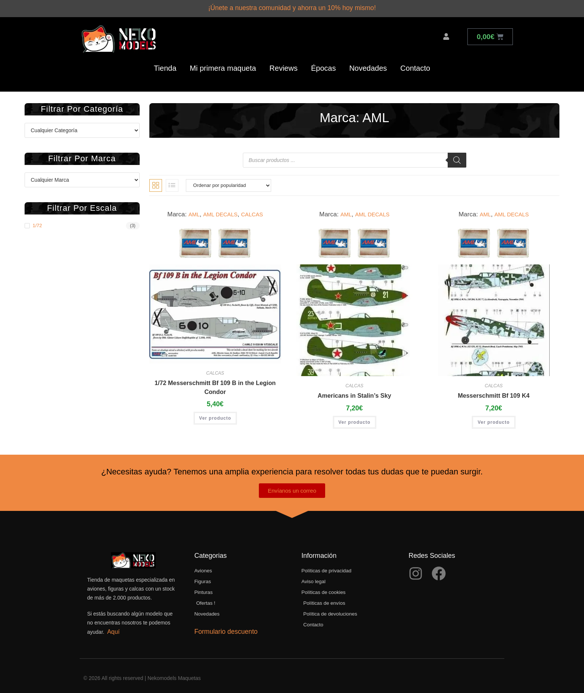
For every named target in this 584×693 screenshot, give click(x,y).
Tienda (165, 65)
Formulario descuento (225, 631)
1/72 (37, 222)
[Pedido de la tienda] (228, 182)
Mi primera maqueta (223, 65)
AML (189, 211)
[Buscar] (457, 157)
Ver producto (215, 417)
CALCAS (255, 211)
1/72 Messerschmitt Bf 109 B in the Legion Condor (215, 385)
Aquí (112, 629)
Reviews (283, 65)
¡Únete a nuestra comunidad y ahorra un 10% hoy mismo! (292, 6)
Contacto (415, 65)
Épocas (323, 65)
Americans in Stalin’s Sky (354, 393)
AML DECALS (219, 211)
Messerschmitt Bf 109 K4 (493, 393)
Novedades (368, 65)
